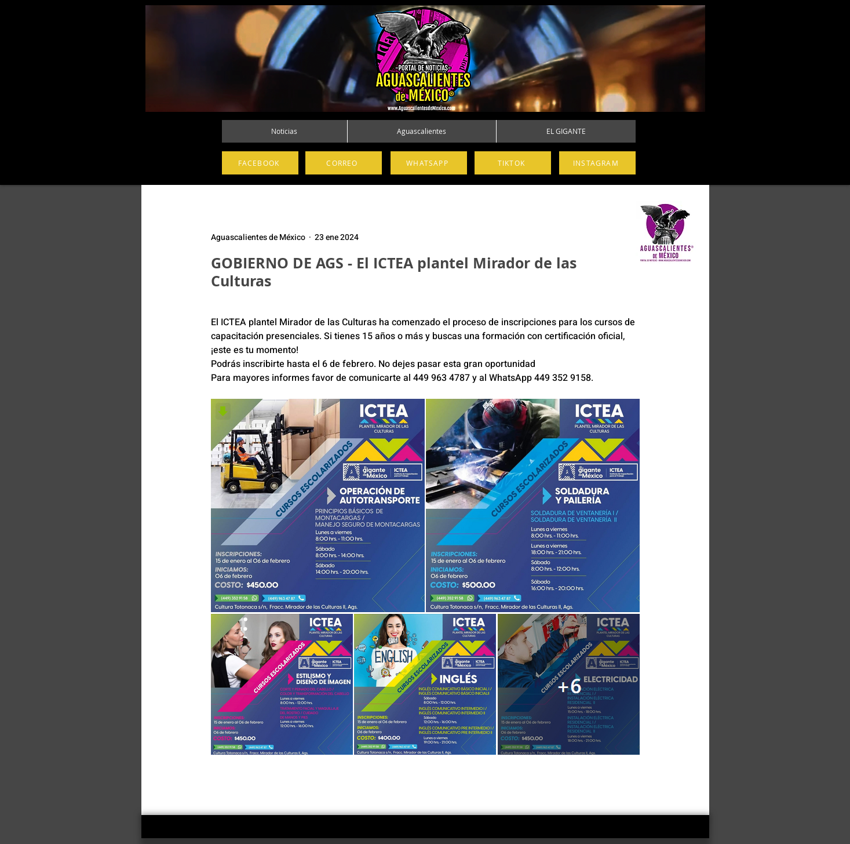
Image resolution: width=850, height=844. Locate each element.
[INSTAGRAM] (597, 162)
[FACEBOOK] (260, 162)
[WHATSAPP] (429, 162)
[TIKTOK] (513, 162)
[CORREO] (343, 162)
